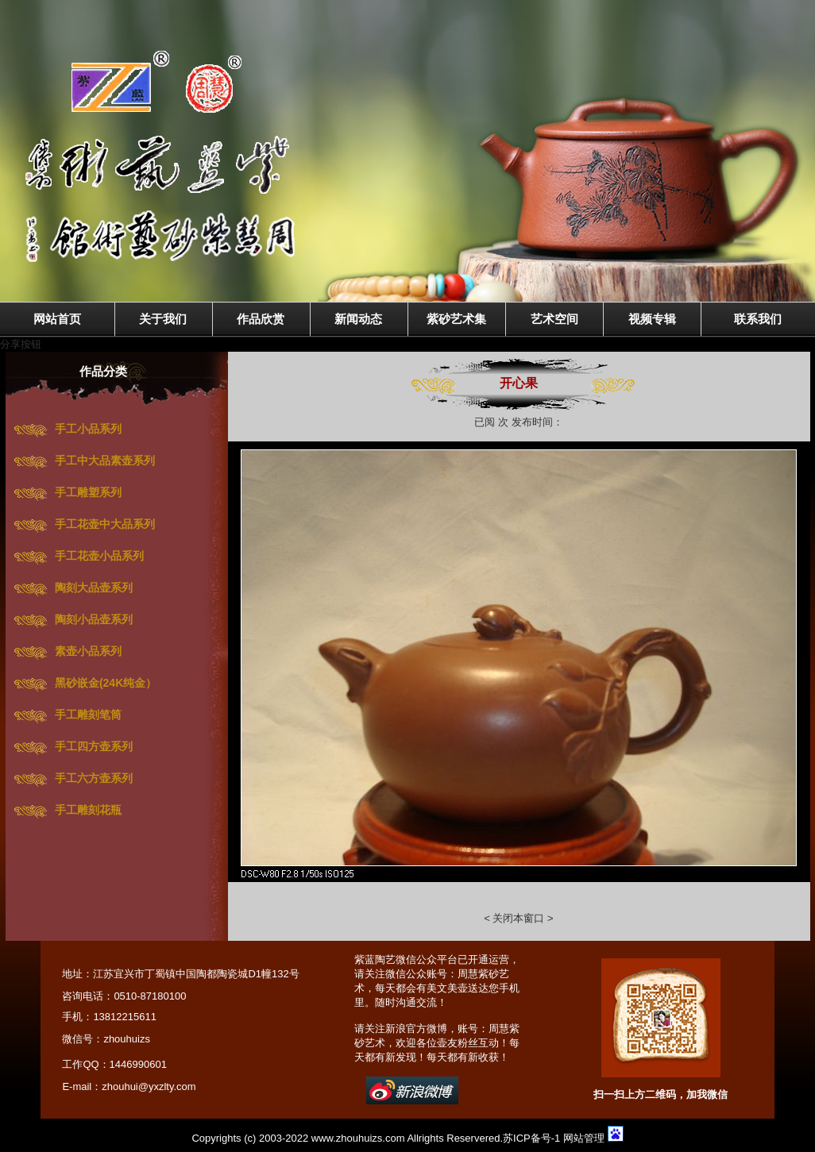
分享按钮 (20, 344)
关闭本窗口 (517, 918)
